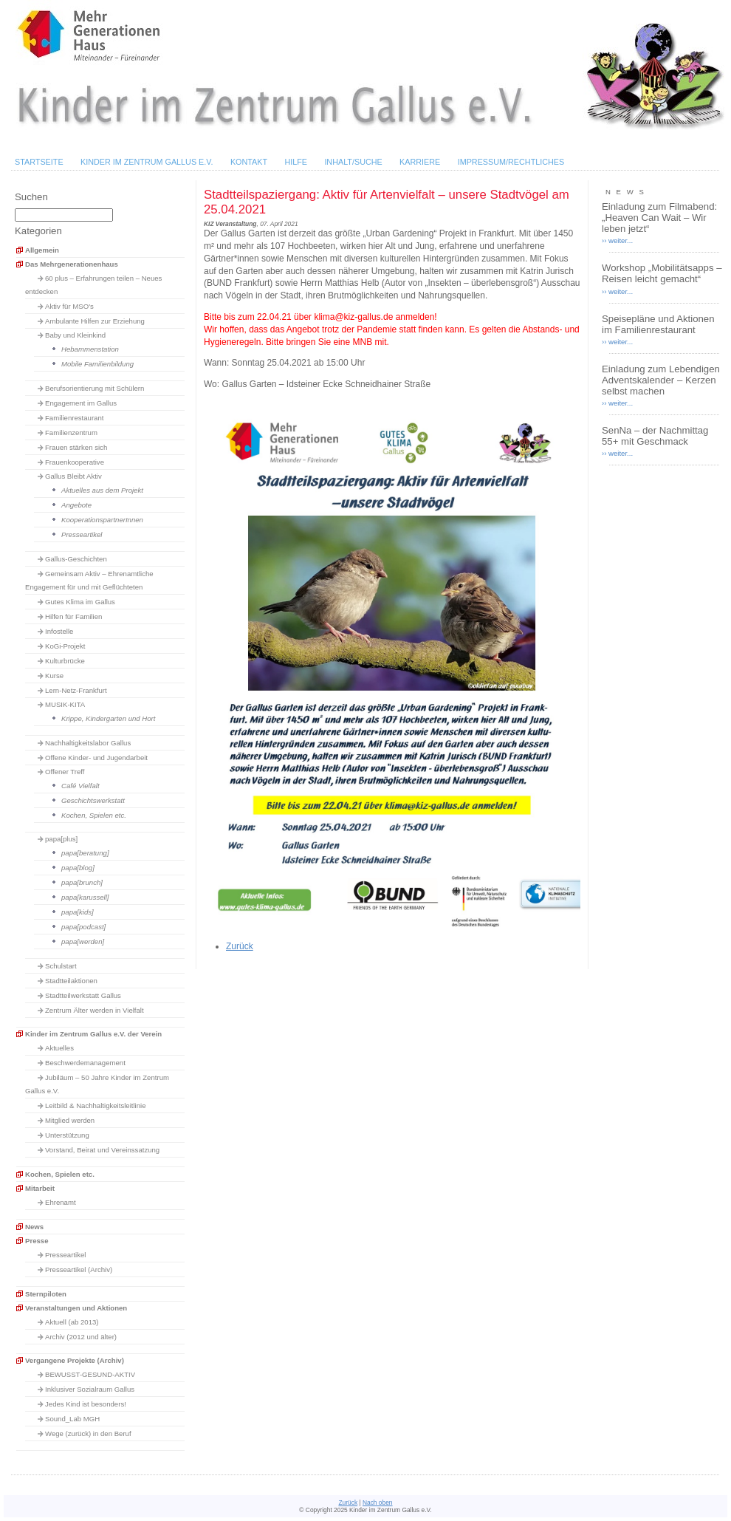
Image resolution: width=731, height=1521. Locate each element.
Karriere (419, 161)
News (34, 1227)
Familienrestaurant (74, 418)
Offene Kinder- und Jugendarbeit (96, 757)
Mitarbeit (40, 1188)
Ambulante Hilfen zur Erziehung (95, 321)
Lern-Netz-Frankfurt (76, 690)
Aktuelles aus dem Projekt (102, 490)
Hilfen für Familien (73, 616)
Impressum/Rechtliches (511, 161)
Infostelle (59, 631)
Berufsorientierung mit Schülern (94, 388)
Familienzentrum (71, 432)
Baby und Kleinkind (75, 335)
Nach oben (378, 1502)
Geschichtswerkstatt (93, 800)
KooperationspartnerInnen (102, 520)
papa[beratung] (85, 853)
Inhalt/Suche (353, 161)
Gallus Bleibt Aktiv (73, 476)
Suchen (31, 196)
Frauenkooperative (74, 462)
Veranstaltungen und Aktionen (76, 1308)
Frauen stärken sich (76, 447)
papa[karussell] (85, 897)
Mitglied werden (70, 1120)
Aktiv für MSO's (69, 306)
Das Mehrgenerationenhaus (71, 264)
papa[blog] (78, 868)
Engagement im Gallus (81, 403)
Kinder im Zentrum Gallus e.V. (146, 161)
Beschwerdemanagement (85, 1063)
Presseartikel (81, 534)
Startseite (39, 161)
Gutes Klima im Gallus (80, 602)
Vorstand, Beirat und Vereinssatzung (102, 1150)
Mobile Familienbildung (97, 364)
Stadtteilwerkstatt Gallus (83, 995)
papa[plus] (61, 839)
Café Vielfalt (80, 786)
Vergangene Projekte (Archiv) (74, 1360)
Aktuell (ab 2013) (72, 1322)
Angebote (76, 505)
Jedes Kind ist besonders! (85, 1404)
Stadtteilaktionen (71, 981)
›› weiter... (617, 240)
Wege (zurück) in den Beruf (88, 1433)
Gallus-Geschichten (76, 559)
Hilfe (295, 161)
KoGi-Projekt (65, 646)
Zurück (239, 946)
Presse (36, 1241)
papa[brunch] (82, 882)
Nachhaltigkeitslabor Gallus (88, 743)
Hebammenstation (90, 349)
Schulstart (61, 966)
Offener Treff (65, 772)
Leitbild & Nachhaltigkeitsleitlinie (95, 1105)
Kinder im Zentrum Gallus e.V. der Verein (93, 1034)
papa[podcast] (83, 927)
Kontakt (248, 161)
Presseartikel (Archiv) (78, 1269)
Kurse (54, 675)
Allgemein (42, 250)
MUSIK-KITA (65, 704)
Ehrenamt (60, 1202)
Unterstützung (67, 1135)
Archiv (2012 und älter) (81, 1337)
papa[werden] (82, 941)
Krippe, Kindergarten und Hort (108, 718)
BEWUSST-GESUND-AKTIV (90, 1374)
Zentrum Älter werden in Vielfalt (94, 1010)
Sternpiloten (45, 1294)
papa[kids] (77, 912)
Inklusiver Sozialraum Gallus (89, 1389)
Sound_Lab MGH (72, 1419)
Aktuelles (59, 1048)
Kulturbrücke (65, 661)
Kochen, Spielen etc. (93, 815)
